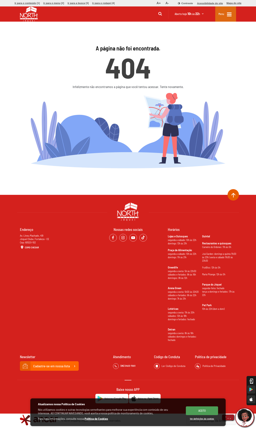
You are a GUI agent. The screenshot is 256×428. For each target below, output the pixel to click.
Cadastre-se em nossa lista (49, 366)
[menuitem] (27, 3)
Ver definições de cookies (202, 418)
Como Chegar (29, 247)
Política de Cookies (96, 418)
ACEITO (202, 410)
